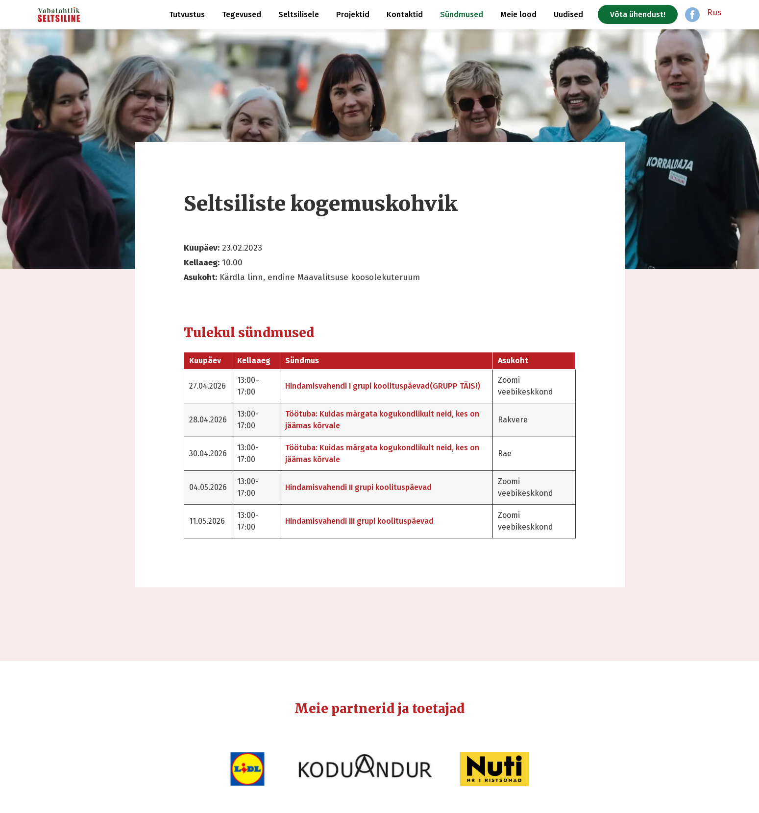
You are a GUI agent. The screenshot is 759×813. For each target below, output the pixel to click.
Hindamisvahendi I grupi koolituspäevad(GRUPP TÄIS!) (382, 386)
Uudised (568, 14)
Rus (714, 12)
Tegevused (241, 14)
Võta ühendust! (637, 14)
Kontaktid (405, 14)
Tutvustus (187, 14)
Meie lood (518, 14)
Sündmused (461, 14)
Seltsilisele (298, 14)
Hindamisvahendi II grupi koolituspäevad (358, 487)
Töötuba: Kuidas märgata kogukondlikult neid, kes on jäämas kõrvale (382, 419)
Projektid (352, 14)
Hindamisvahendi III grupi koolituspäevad (359, 521)
